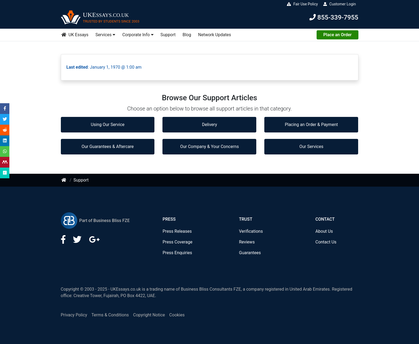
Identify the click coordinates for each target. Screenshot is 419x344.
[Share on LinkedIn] (5, 140)
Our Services (311, 146)
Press (169, 219)
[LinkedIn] (78, 241)
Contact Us (325, 242)
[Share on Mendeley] (5, 162)
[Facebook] (64, 241)
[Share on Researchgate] (5, 172)
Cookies (176, 314)
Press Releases (177, 231)
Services (105, 34)
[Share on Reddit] (5, 129)
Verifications (251, 231)
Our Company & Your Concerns (209, 146)
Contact (325, 219)
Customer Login (339, 4)
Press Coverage (177, 242)
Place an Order (337, 34)
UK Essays (74, 34)
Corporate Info (137, 34)
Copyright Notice (149, 314)
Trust (245, 219)
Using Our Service (108, 124)
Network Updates (214, 34)
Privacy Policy (74, 314)
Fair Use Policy (302, 4)
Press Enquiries (177, 252)
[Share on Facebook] (5, 108)
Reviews (247, 242)
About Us (324, 231)
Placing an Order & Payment (311, 124)
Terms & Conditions (110, 314)
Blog (187, 34)
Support (168, 34)
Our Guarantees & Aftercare (107, 146)
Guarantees (250, 252)
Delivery (209, 124)
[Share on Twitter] (5, 119)
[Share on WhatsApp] (5, 151)
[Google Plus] (94, 241)
